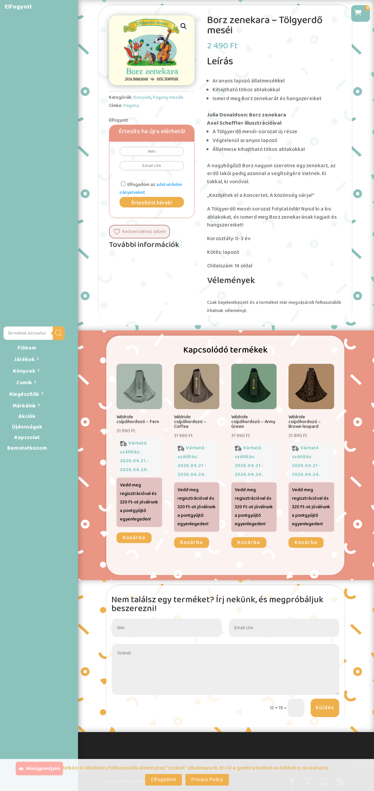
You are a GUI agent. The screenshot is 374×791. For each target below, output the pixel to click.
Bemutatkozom (27, 448)
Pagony (131, 105)
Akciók (26, 416)
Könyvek (24, 371)
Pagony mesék (168, 97)
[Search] (59, 333)
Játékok (24, 359)
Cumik (24, 382)
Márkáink (24, 406)
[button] (183, 26)
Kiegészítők (24, 394)
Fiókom (26, 348)
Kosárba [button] (134, 537)
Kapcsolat (27, 437)
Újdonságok (27, 427)
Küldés (325, 707)
